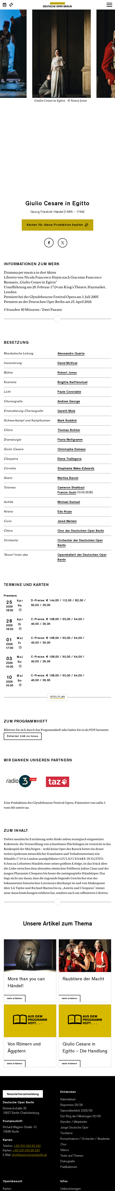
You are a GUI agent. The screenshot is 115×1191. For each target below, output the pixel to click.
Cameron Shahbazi (71, 487)
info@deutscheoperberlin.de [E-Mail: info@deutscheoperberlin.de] (29, 1155)
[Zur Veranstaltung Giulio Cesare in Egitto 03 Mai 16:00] (57, 662)
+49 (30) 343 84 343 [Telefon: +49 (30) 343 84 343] (27, 1146)
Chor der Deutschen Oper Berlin (81, 530)
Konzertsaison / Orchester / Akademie (85, 1138)
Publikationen (68, 1167)
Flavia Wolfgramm (70, 439)
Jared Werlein (67, 521)
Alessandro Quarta (71, 353)
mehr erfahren (57, 318)
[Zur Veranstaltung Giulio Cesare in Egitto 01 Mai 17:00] (57, 643)
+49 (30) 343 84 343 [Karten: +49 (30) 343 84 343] (26, 1150)
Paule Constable (69, 391)
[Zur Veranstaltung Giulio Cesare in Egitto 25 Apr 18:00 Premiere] (57, 605)
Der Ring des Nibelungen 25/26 (80, 1116)
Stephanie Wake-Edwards (76, 468)
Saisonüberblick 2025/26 (76, 1110)
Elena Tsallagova (69, 458)
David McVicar (68, 363)
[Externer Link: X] (62, 243)
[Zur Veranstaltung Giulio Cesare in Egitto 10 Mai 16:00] (57, 680)
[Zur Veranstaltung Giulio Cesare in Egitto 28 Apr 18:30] (57, 624)
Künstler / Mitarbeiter (73, 1122)
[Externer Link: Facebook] (49, 242)
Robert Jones (67, 372)
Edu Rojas (65, 511)
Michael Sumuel (69, 502)
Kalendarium (67, 1099)
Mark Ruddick (67, 420)
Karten (7, 1188)
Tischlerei (66, 1133)
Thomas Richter (69, 430)
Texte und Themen (71, 1155)
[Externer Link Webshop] (11, 5)
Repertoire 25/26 (71, 1105)
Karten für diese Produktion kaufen (57, 225)
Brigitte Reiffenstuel (72, 382)
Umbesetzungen (70, 1188)
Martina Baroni (68, 478)
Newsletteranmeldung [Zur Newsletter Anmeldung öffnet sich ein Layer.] (23, 1094)
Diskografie (67, 1161)
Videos (64, 1150)
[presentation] (107, 138)
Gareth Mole (66, 411)
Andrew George (69, 401)
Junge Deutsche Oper (74, 1127)
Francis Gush (67, 492)
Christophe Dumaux (72, 449)
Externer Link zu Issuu (22, 736)
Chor (63, 1144)
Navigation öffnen (109, 5)
